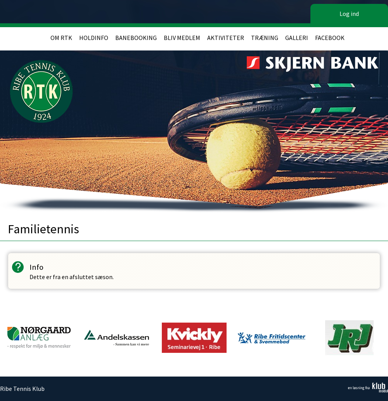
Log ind (349, 13)
